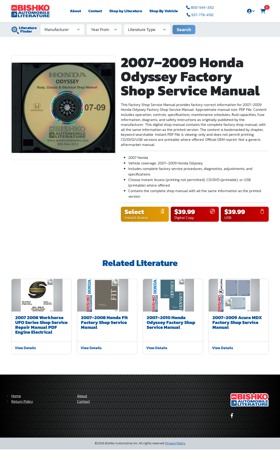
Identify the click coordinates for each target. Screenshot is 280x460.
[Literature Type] (147, 29)
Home (16, 406)
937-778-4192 (200, 15)
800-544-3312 (200, 7)
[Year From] (104, 29)
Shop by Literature (125, 11)
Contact (95, 11)
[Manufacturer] (62, 29)
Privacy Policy (175, 453)
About (75, 11)
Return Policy (22, 412)
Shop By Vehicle (163, 11)
